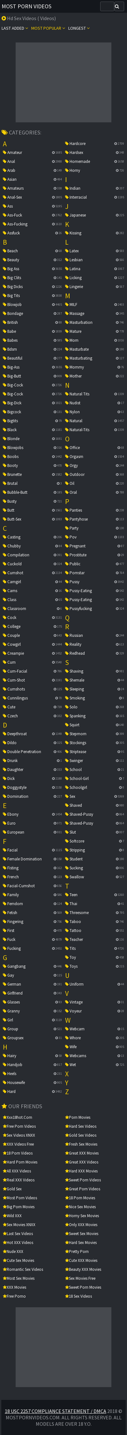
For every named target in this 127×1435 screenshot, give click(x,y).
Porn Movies (77, 1117)
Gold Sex (12, 1189)
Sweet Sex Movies (81, 1233)
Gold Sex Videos (80, 1135)
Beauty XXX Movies (83, 1269)
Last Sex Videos (18, 1233)
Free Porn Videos (19, 1126)
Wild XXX (12, 1215)
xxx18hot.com (17, 1117)
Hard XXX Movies (81, 1171)
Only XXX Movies (81, 1224)
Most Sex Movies (18, 1278)
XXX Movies (14, 1287)
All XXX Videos (17, 1171)
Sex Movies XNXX (19, 1224)
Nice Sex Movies (80, 1207)
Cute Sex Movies (18, 1260)
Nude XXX (13, 1251)
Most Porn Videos (26, 6)
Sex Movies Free (80, 1278)
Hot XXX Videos (18, 1242)
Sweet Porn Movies (83, 1287)
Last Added (15, 28)
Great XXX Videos (81, 1162)
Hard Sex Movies (81, 1242)
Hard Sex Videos (80, 1126)
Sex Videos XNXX (19, 1135)
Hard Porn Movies (20, 1162)
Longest (79, 28)
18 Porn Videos (18, 1153)
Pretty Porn (77, 1251)
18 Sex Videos (78, 1296)
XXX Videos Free (18, 1144)
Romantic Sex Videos (23, 1269)
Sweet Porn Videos (83, 1180)
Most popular (48, 28)
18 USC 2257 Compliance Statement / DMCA (55, 1411)
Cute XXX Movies (81, 1260)
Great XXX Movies (82, 1153)
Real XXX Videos (18, 1180)
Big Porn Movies (18, 1207)
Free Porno (14, 1296)
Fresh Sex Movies (81, 1144)
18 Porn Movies (80, 1198)
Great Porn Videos (82, 1189)
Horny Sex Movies (82, 1215)
